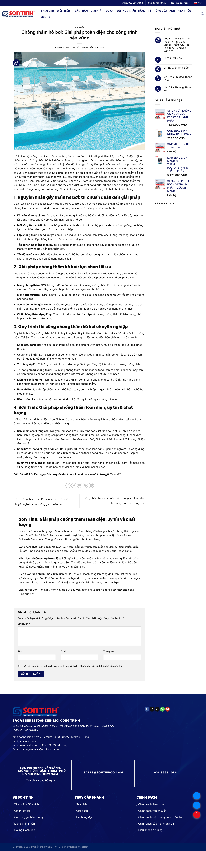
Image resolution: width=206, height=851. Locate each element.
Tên (21, 651)
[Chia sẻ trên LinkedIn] (91, 485)
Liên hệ (45, 17)
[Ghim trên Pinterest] (85, 485)
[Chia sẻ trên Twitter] (73, 485)
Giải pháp (97, 10)
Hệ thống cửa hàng (161, 10)
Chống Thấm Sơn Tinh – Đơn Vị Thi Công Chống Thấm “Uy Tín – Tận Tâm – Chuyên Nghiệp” (177, 44)
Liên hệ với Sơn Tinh (31, 589)
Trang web (109, 651)
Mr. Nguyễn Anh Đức (176, 67)
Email (64, 651)
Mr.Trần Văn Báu (173, 58)
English (199, 2)
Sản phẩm (81, 10)
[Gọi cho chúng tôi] (162, 709)
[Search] (202, 14)
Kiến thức (184, 10)
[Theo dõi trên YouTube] (167, 709)
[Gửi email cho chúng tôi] (157, 709)
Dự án (109, 10)
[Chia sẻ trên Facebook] (68, 485)
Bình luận (24, 623)
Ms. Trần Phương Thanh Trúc (177, 78)
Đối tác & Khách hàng (130, 10)
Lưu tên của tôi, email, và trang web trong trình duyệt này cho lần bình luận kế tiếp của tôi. (73, 666)
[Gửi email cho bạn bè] (79, 485)
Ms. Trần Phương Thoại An (177, 89)
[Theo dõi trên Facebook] (147, 709)
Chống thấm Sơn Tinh (92, 47)
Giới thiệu (64, 10)
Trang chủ (46, 10)
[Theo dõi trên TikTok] (152, 709)
